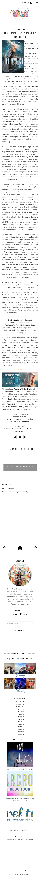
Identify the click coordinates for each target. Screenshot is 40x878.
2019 (19, 714)
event (25, 429)
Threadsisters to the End (19, 417)
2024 (20, 701)
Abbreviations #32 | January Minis (20, 466)
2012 (19, 731)
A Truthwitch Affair (10, 429)
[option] (20, 462)
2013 (19, 729)
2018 (19, 716)
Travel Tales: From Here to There (20, 830)
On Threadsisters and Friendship (20, 419)
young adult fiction (19, 431)
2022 (20, 706)
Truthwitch (12, 320)
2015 (19, 724)
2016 (19, 721)
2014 (19, 726)
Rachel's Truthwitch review (20, 422)
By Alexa (22, 429)
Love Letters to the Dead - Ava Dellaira (20, 769)
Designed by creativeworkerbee (20, 874)
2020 (19, 711)
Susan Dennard (30, 429)
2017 (19, 719)
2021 (20, 709)
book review (17, 429)
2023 (20, 704)
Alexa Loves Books (17, 871)
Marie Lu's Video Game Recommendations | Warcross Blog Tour (20, 799)
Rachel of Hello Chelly (23, 389)
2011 (19, 734)
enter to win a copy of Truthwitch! (18, 409)
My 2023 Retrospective (20, 658)
